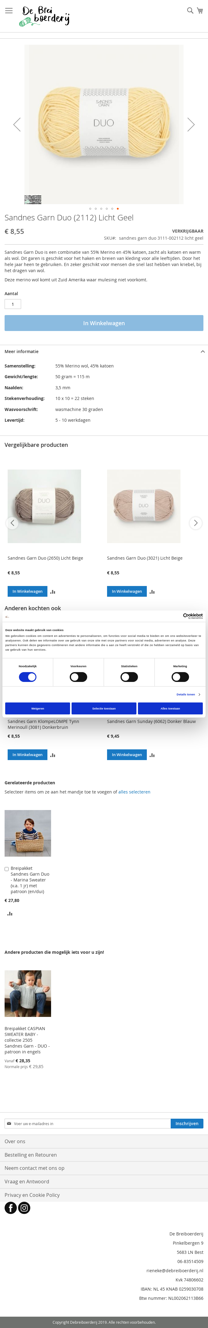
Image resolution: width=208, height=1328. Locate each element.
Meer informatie (22, 351)
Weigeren (37, 708)
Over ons (15, 1141)
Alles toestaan (170, 708)
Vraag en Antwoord (27, 1181)
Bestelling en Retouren (31, 1154)
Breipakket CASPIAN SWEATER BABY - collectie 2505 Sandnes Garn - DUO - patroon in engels (27, 1040)
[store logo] (44, 16)
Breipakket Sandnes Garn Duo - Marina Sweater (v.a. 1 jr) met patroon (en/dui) (30, 879)
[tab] (104, 351)
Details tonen (186, 694)
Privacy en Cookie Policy (32, 1195)
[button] (17, 124)
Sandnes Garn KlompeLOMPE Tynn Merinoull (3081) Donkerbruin (43, 724)
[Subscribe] (187, 1123)
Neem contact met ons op (35, 1168)
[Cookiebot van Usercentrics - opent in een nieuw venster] (176, 616)
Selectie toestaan (104, 708)
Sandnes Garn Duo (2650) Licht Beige (45, 558)
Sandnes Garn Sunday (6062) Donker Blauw (151, 721)
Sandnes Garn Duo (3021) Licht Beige (145, 558)
